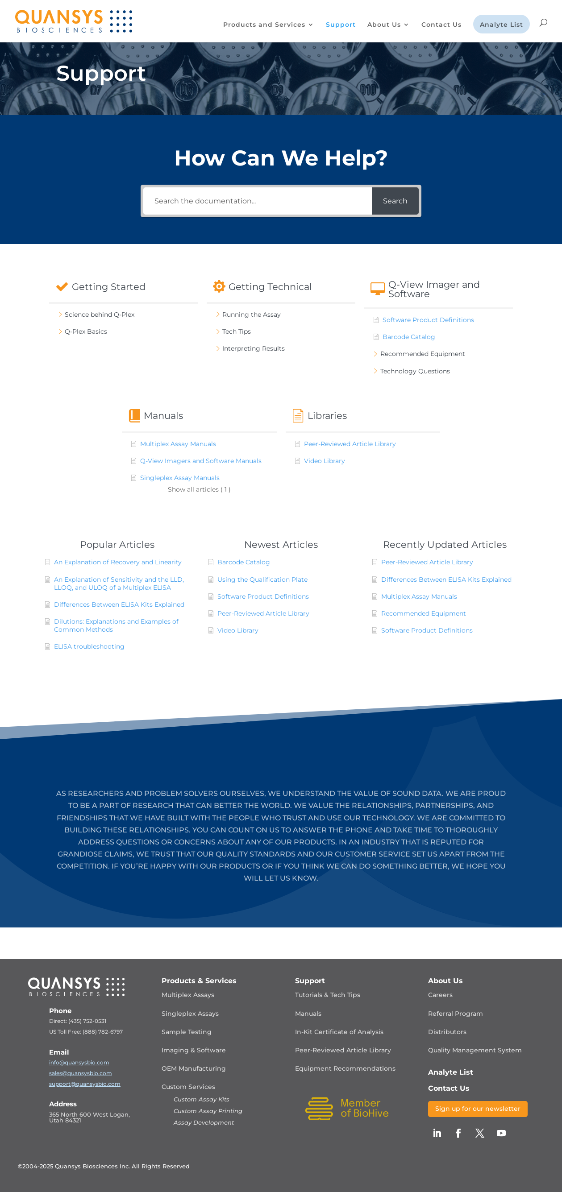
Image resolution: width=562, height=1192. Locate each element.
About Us (384, 25)
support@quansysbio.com (85, 1083)
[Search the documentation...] (257, 201)
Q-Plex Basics (86, 331)
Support (341, 25)
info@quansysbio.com (79, 1062)
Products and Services (264, 25)
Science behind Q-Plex (99, 314)
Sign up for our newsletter (477, 1109)
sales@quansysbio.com (80, 1073)
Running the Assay (251, 314)
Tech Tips (236, 331)
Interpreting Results (253, 348)
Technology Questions (415, 371)
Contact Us (441, 25)
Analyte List (501, 25)
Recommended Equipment (422, 354)
